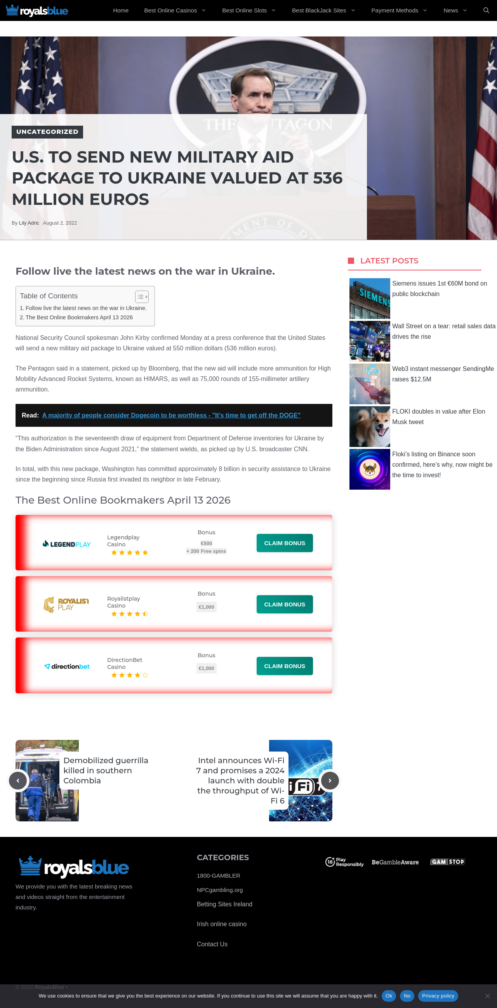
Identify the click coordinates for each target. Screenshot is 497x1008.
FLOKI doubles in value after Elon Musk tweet (417, 426)
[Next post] (330, 780)
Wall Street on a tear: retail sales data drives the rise (422, 341)
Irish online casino (222, 924)
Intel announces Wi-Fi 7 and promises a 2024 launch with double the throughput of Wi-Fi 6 (240, 780)
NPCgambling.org (220, 890)
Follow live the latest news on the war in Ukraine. (86, 308)
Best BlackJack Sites (327, 10)
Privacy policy (438, 996)
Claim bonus (285, 543)
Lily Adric (29, 223)
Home (121, 10)
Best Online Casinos (179, 10)
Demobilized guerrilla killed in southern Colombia (105, 770)
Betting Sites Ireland (224, 904)
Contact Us (212, 944)
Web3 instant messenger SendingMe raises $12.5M (421, 384)
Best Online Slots (253, 10)
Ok (389, 996)
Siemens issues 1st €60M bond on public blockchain (418, 298)
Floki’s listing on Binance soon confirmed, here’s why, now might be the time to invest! (420, 469)
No (407, 996)
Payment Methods (404, 10)
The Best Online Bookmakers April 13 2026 (79, 317)
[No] (487, 996)
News (459, 10)
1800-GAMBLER (218, 875)
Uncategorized (47, 131)
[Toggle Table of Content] (138, 296)
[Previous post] (18, 780)
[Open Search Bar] (486, 10)
